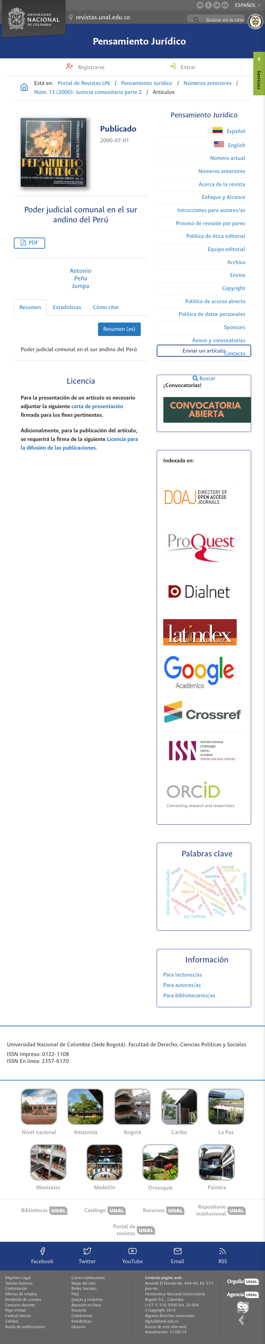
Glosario (78, 1327)
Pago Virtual (15, 1310)
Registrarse (91, 67)
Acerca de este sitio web (165, 1327)
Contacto (234, 354)
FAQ (75, 1294)
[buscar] (232, 20)
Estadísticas (67, 307)
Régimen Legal (18, 1278)
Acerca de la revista (222, 185)
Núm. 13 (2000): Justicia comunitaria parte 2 (88, 92)
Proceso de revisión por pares (210, 224)
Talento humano (18, 1283)
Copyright (233, 288)
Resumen (30, 307)
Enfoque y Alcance (223, 197)
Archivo (236, 263)
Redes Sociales (84, 1289)
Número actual (227, 158)
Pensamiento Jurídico (139, 41)
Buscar (204, 378)
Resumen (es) (119, 329)
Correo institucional (88, 1278)
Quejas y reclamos (87, 1300)
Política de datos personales (212, 314)
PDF (33, 243)
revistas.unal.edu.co (103, 17)
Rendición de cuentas (23, 1300)
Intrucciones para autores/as (211, 210)
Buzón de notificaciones (25, 1327)
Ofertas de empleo (21, 1294)
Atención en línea (86, 1305)
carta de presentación (97, 407)
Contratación (16, 1289)
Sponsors (234, 327)
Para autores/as (182, 985)
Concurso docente (20, 1305)
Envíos (237, 275)
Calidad (11, 1321)
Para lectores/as (182, 975)
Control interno (18, 1316)
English (229, 144)
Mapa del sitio (83, 1283)
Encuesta (79, 1310)
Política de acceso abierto (215, 302)
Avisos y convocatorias (218, 341)
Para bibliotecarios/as (189, 996)
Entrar (187, 67)
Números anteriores (208, 83)
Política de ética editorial (215, 236)
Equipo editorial (226, 249)
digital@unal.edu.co (161, 1321)
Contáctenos (81, 1316)
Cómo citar (106, 307)
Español (229, 130)
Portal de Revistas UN (84, 83)
